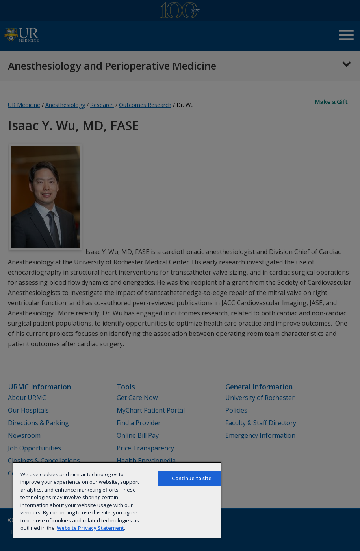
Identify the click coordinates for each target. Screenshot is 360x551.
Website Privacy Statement (90, 527)
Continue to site (192, 478)
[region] (117, 500)
